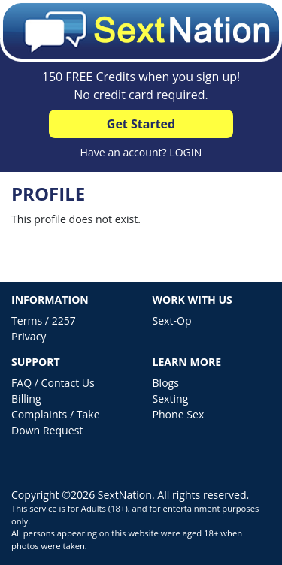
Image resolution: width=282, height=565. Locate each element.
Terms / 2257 (43, 320)
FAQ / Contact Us (53, 383)
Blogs (166, 383)
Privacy (28, 336)
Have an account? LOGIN (141, 152)
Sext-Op (172, 320)
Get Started (141, 124)
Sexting (171, 398)
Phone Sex (179, 414)
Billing (26, 398)
